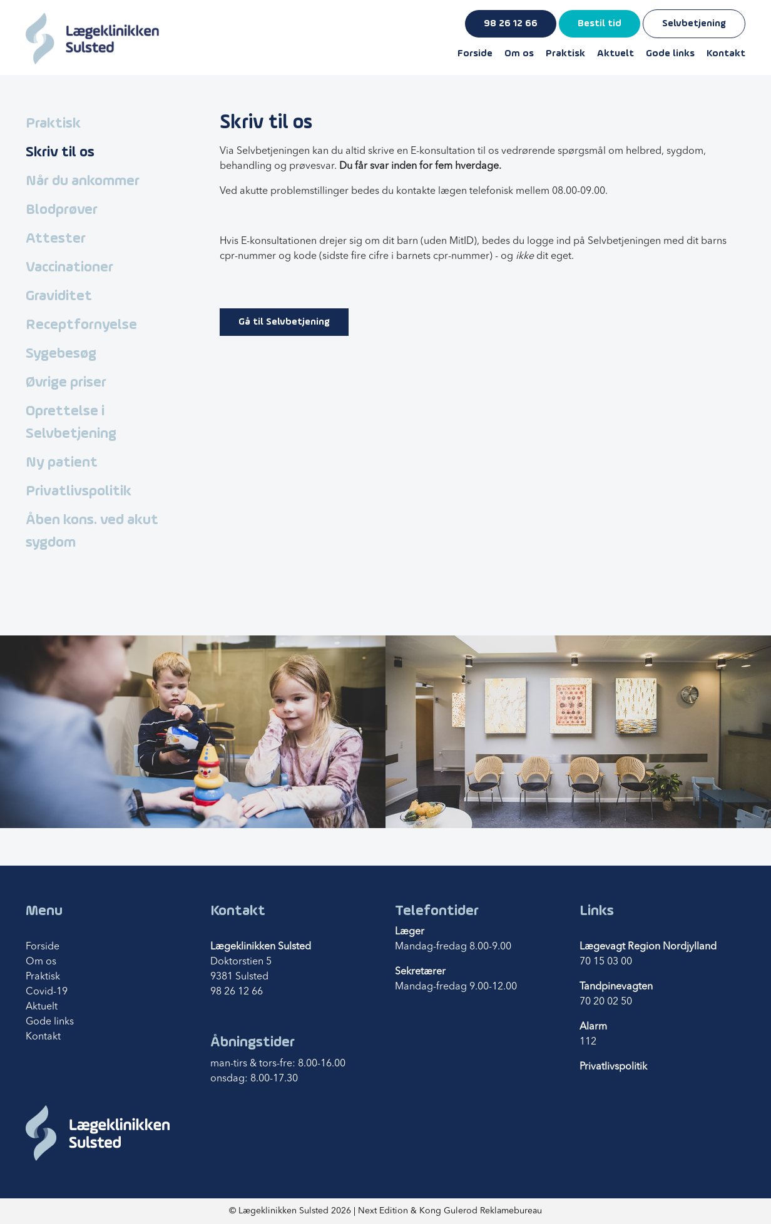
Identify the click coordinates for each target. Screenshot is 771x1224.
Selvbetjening (694, 24)
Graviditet (59, 296)
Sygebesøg (61, 354)
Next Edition (383, 1210)
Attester (56, 238)
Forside (475, 54)
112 (588, 1042)
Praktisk (565, 54)
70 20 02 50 (606, 1002)
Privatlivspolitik (78, 491)
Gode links (670, 54)
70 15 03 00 (606, 962)
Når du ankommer (83, 181)
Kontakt (726, 54)
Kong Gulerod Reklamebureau (480, 1210)
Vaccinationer (69, 267)
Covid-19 (47, 992)
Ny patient (62, 462)
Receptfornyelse (81, 325)
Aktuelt (615, 54)
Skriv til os (60, 152)
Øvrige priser (66, 382)
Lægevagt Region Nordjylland (648, 947)
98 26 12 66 (511, 24)
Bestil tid (599, 24)
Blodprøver (62, 210)
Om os (519, 54)
